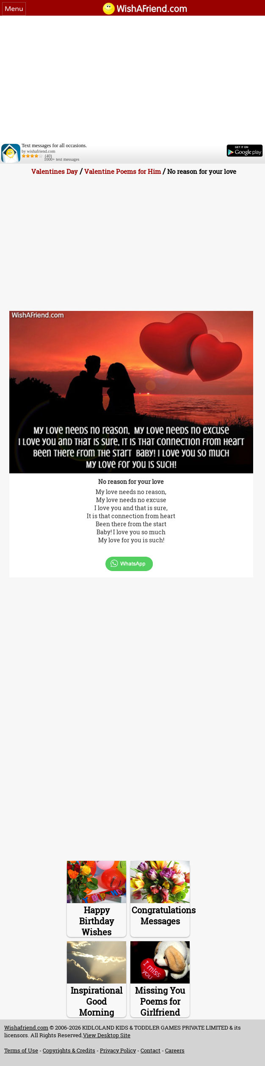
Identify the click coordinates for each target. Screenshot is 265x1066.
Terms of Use (21, 1050)
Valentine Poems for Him (122, 171)
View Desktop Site (106, 1035)
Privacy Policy (118, 1050)
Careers (175, 1050)
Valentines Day (54, 171)
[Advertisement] (132, 79)
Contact (150, 1050)
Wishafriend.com (26, 1027)
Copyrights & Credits (69, 1050)
